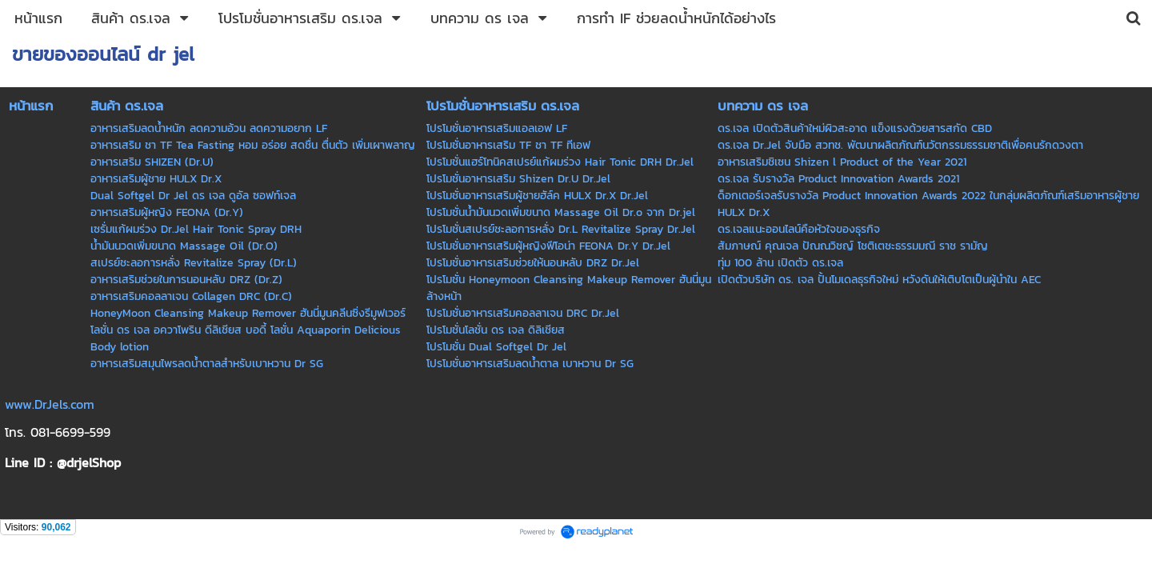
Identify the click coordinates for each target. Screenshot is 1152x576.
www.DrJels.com (49, 404)
